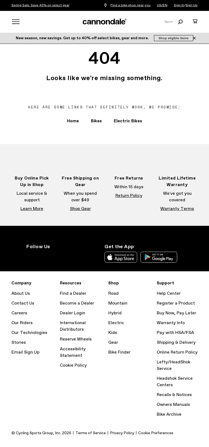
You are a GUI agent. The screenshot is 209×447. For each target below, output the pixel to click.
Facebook (41, 256)
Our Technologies (29, 333)
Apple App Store (120, 257)
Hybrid (115, 313)
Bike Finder (119, 352)
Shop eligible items (174, 38)
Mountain (117, 303)
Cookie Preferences (155, 433)
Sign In (179, 5)
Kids (112, 333)
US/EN (162, 5)
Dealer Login (72, 313)
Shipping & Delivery (176, 342)
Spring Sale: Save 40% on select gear (40, 5)
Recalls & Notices (174, 395)
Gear (113, 342)
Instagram (29, 256)
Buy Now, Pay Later (176, 313)
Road (113, 293)
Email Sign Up (25, 352)
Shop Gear (80, 209)
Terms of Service (90, 433)
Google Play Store (158, 257)
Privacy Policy (122, 433)
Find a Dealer (73, 293)
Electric (116, 323)
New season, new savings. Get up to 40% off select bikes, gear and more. (83, 38)
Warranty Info (171, 323)
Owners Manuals (173, 405)
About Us (20, 293)
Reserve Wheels (76, 339)
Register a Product (176, 303)
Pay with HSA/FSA (175, 333)
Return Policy (128, 196)
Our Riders (22, 323)
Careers (19, 313)
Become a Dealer (77, 303)
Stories (18, 342)
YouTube (65, 256)
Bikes (96, 121)
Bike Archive (169, 414)
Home (73, 121)
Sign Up (192, 5)
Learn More (31, 209)
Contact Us (22, 303)
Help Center (169, 293)
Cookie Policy (73, 365)
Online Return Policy (177, 352)
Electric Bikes (128, 121)
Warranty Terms (177, 209)
